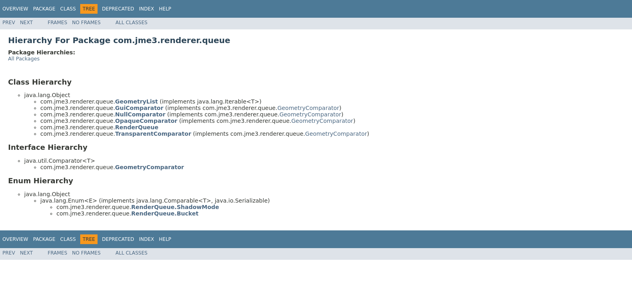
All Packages (24, 59)
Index (146, 9)
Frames (57, 22)
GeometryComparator (308, 108)
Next (26, 22)
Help (165, 9)
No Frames (86, 22)
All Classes (132, 22)
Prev (8, 22)
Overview (15, 9)
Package (44, 9)
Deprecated (118, 9)
